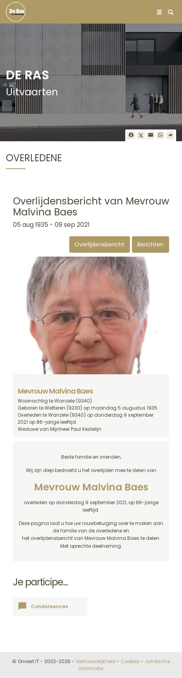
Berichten (150, 244)
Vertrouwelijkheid (95, 661)
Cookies (130, 661)
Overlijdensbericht (99, 244)
